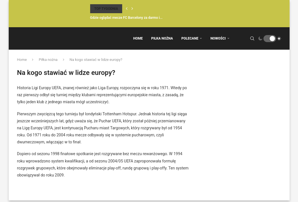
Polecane (189, 38)
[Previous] (126, 8)
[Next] (132, 8)
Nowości (218, 38)
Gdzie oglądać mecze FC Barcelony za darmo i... (126, 18)
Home (138, 38)
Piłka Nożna (162, 38)
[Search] (252, 38)
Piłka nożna (48, 60)
